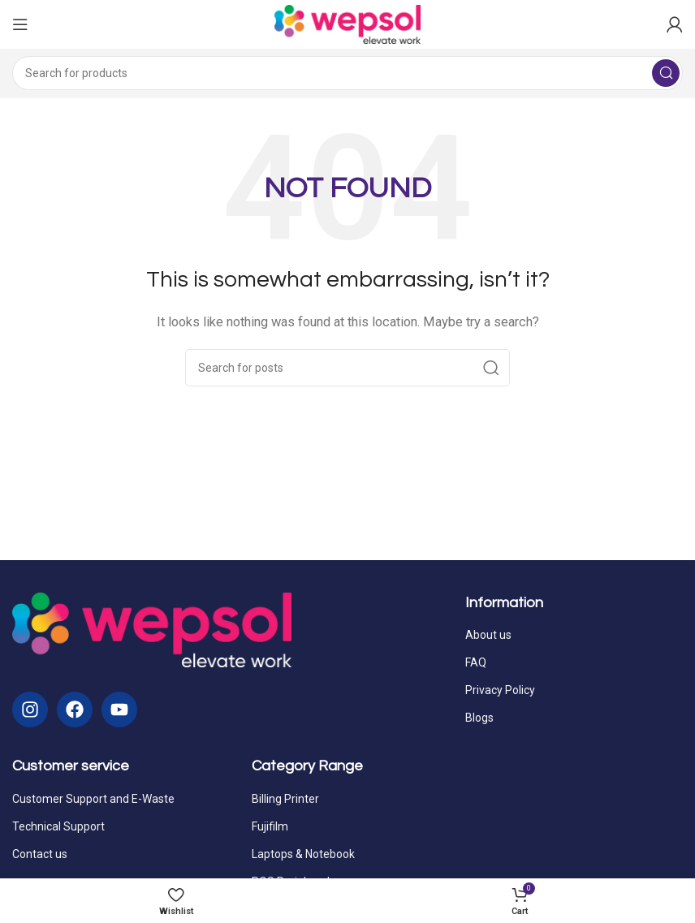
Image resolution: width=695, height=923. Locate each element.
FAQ (475, 662)
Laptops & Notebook (303, 854)
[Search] (347, 73)
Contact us (39, 854)
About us (488, 634)
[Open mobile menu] (20, 24)
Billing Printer (285, 798)
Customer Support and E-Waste (93, 798)
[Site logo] (347, 23)
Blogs (479, 717)
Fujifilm (270, 826)
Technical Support (58, 826)
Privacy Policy (500, 690)
